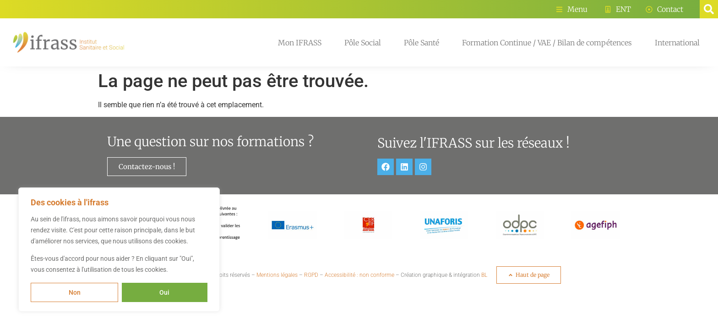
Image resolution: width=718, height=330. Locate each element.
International (677, 42)
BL (484, 275)
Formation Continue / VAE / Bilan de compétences (547, 42)
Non (75, 292)
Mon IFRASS (299, 42)
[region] (119, 250)
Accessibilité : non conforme (359, 275)
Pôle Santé (421, 42)
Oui (165, 292)
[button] (709, 9)
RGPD (311, 275)
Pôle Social (362, 42)
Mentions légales (277, 275)
